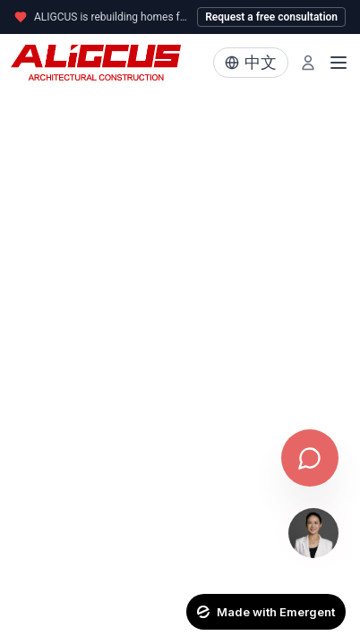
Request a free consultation (271, 17)
